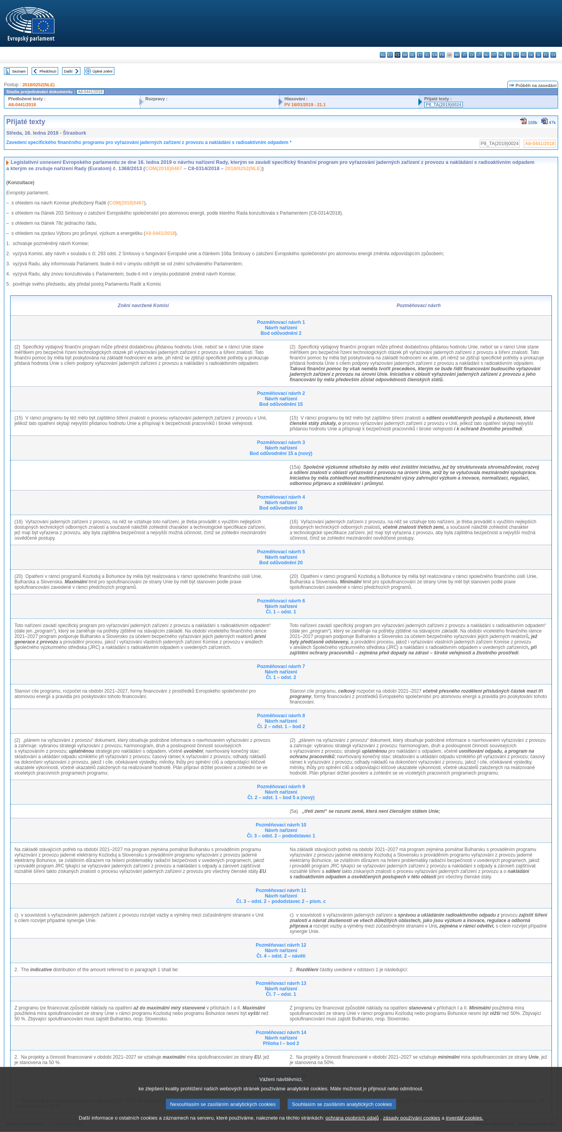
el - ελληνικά (427, 55)
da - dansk (405, 55)
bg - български (383, 55)
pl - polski (509, 55)
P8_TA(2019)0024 (443, 104)
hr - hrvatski (457, 55)
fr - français (442, 55)
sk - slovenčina (531, 55)
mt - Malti (494, 55)
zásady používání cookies (411, 1126)
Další (68, 71)
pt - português (516, 55)
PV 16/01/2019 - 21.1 (305, 104)
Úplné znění (102, 71)
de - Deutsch (412, 55)
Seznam (19, 71)
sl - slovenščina (538, 55)
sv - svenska (553, 55)
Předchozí (47, 71)
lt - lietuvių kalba (479, 55)
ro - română (523, 55)
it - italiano (464, 55)
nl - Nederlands (501, 55)
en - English (435, 55)
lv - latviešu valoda (472, 55)
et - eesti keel (420, 55)
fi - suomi (546, 55)
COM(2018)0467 (163, 168)
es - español (390, 55)
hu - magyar (486, 55)
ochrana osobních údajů (352, 1126)
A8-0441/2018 (22, 104)
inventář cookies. (464, 1126)
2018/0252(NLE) (38, 84)
